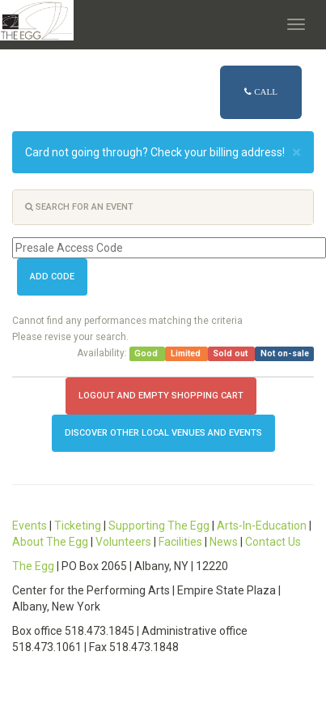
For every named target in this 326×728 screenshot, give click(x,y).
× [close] (296, 152)
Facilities (180, 541)
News (224, 541)
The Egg (33, 566)
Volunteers (123, 541)
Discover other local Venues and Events (163, 433)
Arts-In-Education (262, 525)
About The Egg (50, 541)
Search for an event (79, 207)
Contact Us (273, 541)
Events (29, 525)
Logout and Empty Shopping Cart (160, 395)
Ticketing (77, 525)
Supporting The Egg (159, 525)
